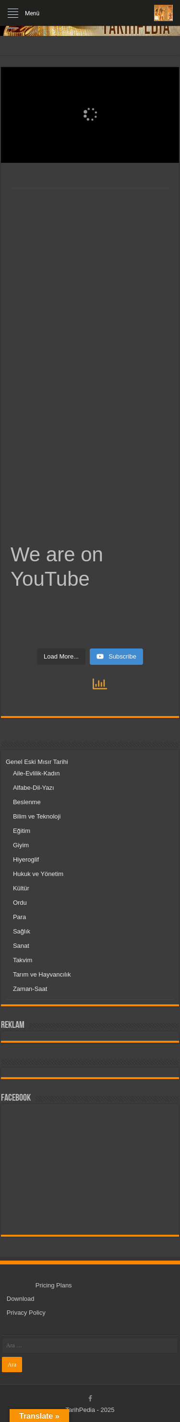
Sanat (21, 945)
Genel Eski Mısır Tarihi (37, 761)
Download (21, 1298)
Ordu (20, 902)
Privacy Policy (26, 1312)
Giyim (21, 845)
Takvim (22, 960)
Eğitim (21, 830)
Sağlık (21, 931)
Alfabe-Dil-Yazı (33, 787)
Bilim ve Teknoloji (36, 816)
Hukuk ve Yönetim (38, 873)
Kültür (21, 888)
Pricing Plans (54, 1285)
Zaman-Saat (30, 988)
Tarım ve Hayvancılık (42, 974)
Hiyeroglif (26, 859)
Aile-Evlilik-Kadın (36, 773)
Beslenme (27, 802)
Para (19, 917)
